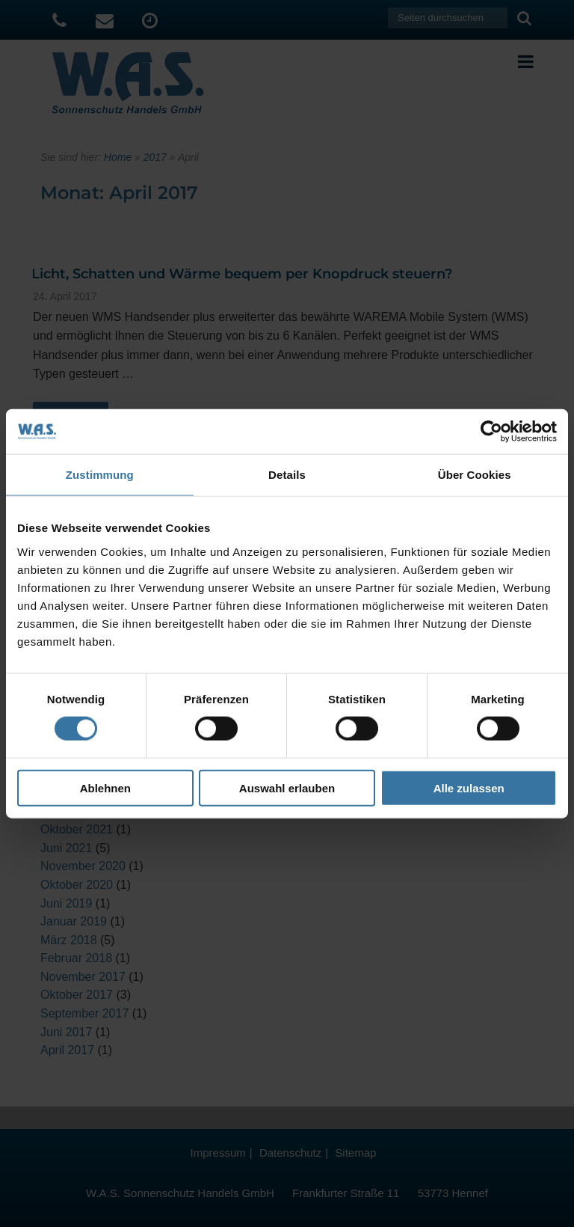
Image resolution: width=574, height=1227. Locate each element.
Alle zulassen (468, 787)
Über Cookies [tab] (474, 474)
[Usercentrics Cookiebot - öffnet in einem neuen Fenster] (491, 431)
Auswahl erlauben (287, 787)
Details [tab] (287, 474)
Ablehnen (105, 787)
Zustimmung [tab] (100, 474)
